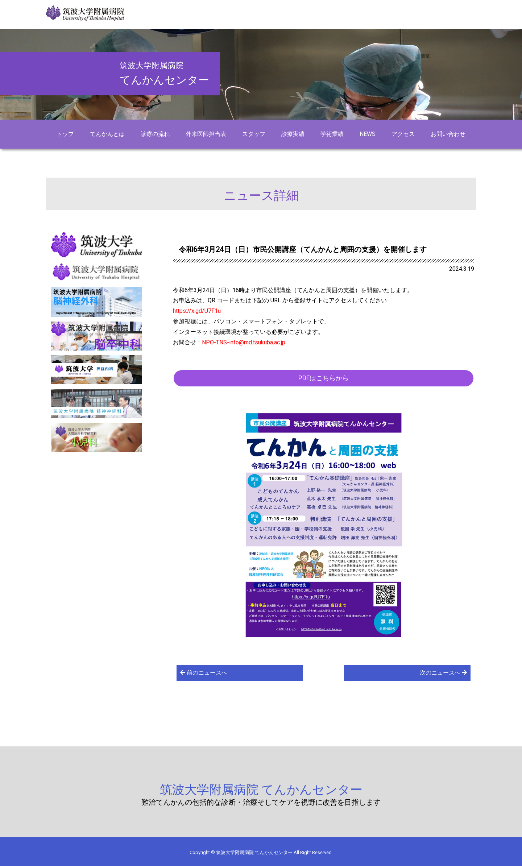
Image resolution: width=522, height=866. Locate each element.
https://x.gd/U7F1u (197, 310)
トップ (65, 133)
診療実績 (292, 133)
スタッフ (253, 133)
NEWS (368, 133)
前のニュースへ (203, 672)
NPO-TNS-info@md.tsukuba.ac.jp (243, 342)
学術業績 (332, 133)
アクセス (403, 133)
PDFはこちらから (323, 378)
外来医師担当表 (206, 133)
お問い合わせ (448, 133)
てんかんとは (107, 133)
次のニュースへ (443, 672)
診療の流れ (155, 133)
